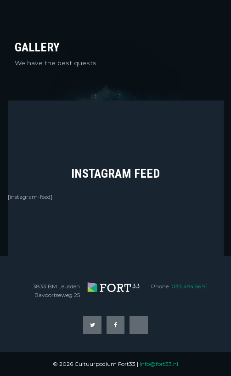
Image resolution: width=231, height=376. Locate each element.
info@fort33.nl (159, 363)
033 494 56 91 (189, 286)
